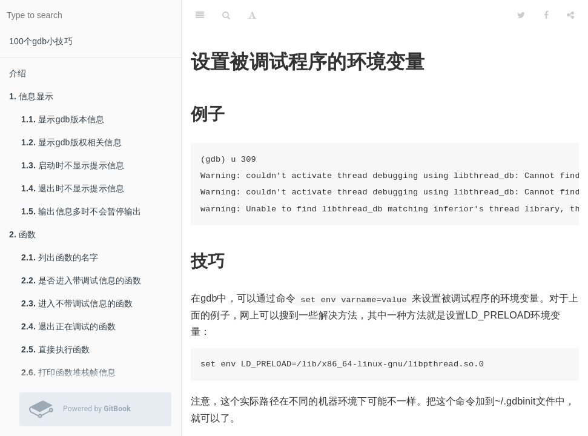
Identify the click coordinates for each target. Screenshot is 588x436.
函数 (22, 234)
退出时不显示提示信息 (72, 188)
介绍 (17, 73)
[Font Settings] (252, 15)
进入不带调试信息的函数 (77, 303)
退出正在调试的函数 (68, 326)
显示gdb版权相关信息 (71, 142)
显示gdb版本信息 (62, 119)
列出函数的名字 (60, 257)
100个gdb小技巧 (41, 41)
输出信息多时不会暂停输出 (81, 211)
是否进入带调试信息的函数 (81, 280)
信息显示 (31, 96)
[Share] (570, 15)
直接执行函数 (55, 349)
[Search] (226, 15)
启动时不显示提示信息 (72, 165)
